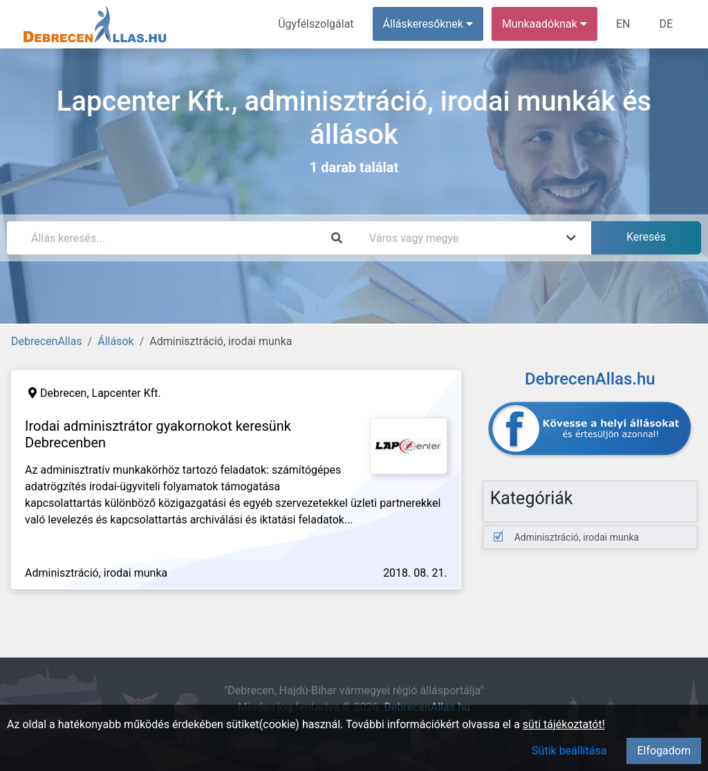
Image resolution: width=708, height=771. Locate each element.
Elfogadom (664, 750)
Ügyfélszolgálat (315, 23)
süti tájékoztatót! (564, 724)
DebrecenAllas (46, 341)
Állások (115, 341)
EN (623, 23)
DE (666, 23)
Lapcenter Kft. (126, 393)
